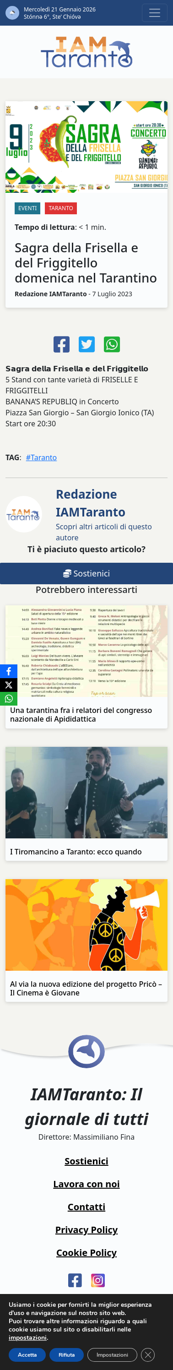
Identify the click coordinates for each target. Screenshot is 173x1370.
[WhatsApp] (8, 699)
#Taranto (41, 457)
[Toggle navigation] (155, 13)
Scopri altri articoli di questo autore (104, 514)
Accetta (27, 1355)
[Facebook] (8, 671)
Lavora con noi (86, 1184)
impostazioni (28, 1338)
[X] (8, 685)
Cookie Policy (86, 1252)
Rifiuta (67, 1355)
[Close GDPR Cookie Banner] (148, 1355)
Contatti (86, 1207)
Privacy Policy (86, 1229)
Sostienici (86, 1161)
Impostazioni (112, 1355)
